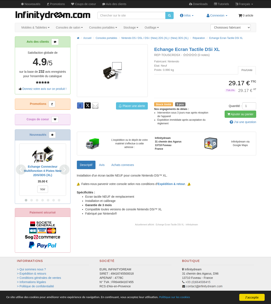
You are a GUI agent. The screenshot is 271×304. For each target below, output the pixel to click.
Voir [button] (42, 189)
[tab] (247, 70)
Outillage (152, 27)
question (243, 122)
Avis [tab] (102, 165)
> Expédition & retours (31, 273)
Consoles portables (103, 27)
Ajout (240, 114)
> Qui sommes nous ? (31, 269)
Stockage (130, 27)
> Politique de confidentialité (35, 286)
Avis (114, 4)
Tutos (221, 4)
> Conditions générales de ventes (39, 277)
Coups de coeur (83, 4)
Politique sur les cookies (197, 297)
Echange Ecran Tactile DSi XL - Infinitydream (177, 224)
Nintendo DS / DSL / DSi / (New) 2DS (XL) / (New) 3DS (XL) (154, 38)
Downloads (198, 4)
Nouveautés (30, 4)
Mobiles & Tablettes (35, 27)
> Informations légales (31, 282)
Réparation (199, 38)
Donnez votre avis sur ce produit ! (44, 88)
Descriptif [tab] (86, 165)
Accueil (87, 38)
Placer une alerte (132, 106)
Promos (56, 4)
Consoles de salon (69, 27)
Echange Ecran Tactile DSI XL (226, 38)
